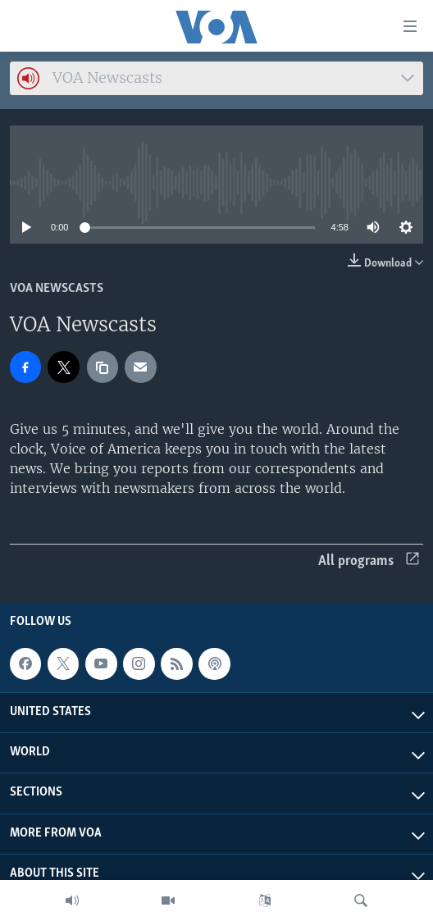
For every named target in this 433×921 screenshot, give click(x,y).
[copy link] (102, 366)
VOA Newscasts (56, 288)
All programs (368, 561)
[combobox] (216, 78)
